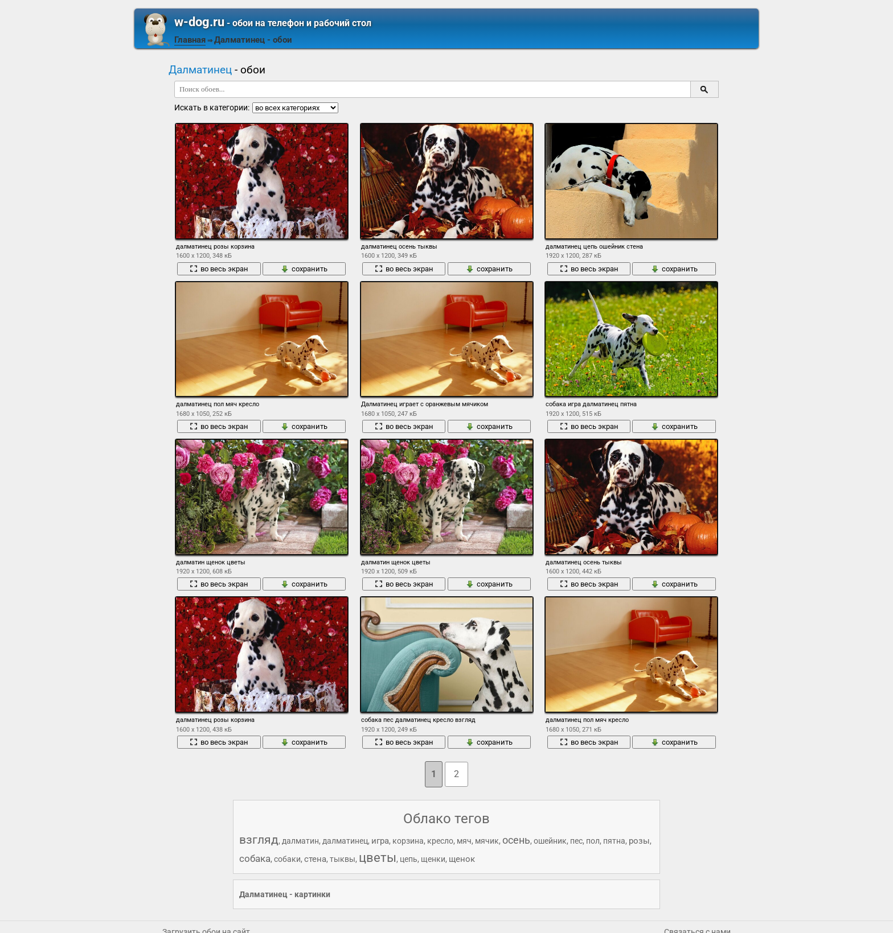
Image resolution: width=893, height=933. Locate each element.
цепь (408, 859)
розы (639, 841)
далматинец (345, 840)
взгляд (258, 840)
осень (516, 840)
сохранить (304, 269)
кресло (440, 840)
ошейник (550, 840)
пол (593, 840)
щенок (462, 859)
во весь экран (219, 269)
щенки (433, 859)
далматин (300, 840)
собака (255, 858)
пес (576, 840)
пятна (614, 840)
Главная (190, 40)
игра (380, 841)
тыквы (342, 859)
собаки (287, 859)
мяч (464, 840)
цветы (377, 858)
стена (315, 859)
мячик (487, 840)
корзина (408, 840)
